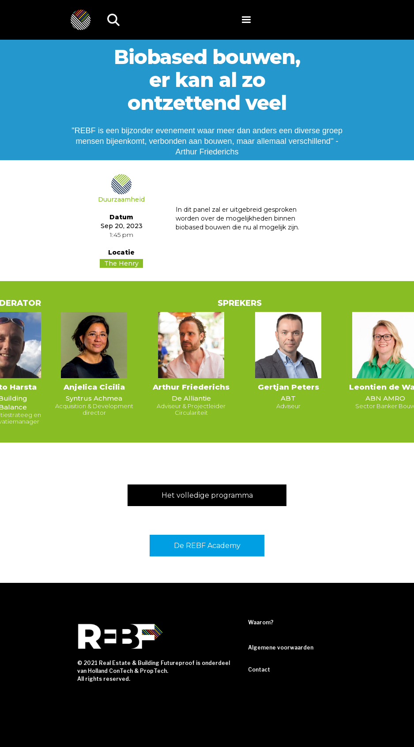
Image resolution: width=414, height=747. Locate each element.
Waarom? (261, 622)
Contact (259, 669)
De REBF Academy (207, 545)
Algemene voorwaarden (280, 647)
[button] (246, 20)
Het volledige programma (207, 495)
